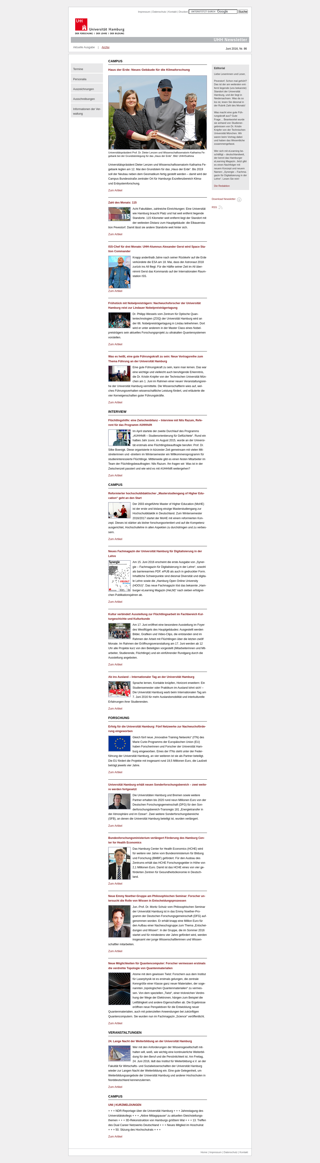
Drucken (183, 11)
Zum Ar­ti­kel (115, 190)
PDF (238, 200)
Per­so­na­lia (79, 79)
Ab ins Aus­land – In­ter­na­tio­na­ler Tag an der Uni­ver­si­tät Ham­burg (151, 677)
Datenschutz (159, 11)
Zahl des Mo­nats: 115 (122, 202)
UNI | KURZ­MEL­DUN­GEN (124, 1104)
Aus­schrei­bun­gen (84, 99)
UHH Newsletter (230, 39)
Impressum (144, 11)
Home (204, 1152)
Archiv (106, 47)
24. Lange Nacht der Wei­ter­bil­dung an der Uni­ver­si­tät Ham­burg (150, 1041)
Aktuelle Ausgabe (84, 47)
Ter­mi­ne (78, 69)
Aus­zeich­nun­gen (83, 89)
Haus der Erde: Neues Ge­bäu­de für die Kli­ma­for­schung (149, 69)
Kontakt (172, 11)
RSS (214, 207)
